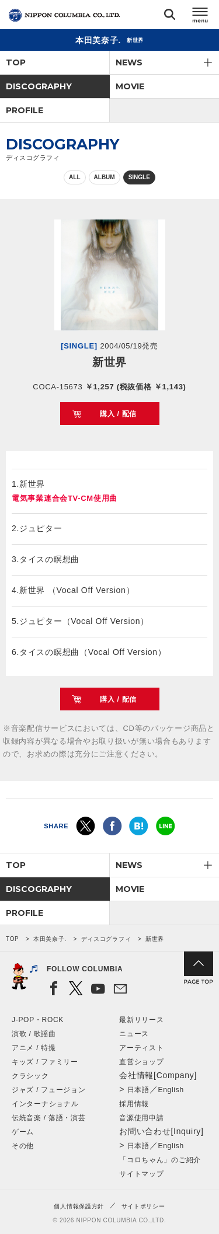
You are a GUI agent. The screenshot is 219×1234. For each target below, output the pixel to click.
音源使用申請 (141, 1118)
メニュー (200, 16)
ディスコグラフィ (106, 939)
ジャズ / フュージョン (48, 1090)
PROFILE (24, 110)
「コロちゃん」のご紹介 (160, 1160)
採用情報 (134, 1104)
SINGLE (139, 177)
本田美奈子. (50, 939)
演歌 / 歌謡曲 (34, 1034)
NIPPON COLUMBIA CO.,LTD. (64, 15)
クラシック (30, 1076)
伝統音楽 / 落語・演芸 (48, 1118)
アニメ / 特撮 (34, 1048)
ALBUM (104, 177)
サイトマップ (141, 1174)
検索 (169, 16)
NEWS (129, 62)
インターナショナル (45, 1104)
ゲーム (23, 1132)
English (171, 1090)
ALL (74, 177)
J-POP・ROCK (38, 1020)
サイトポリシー (143, 1206)
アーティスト (141, 1048)
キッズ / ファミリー (45, 1062)
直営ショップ (141, 1062)
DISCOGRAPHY (39, 86)
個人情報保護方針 (79, 1206)
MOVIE (130, 86)
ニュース (134, 1034)
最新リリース (141, 1020)
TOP (16, 62)
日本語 (138, 1090)
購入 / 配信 (118, 414)
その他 (23, 1146)
